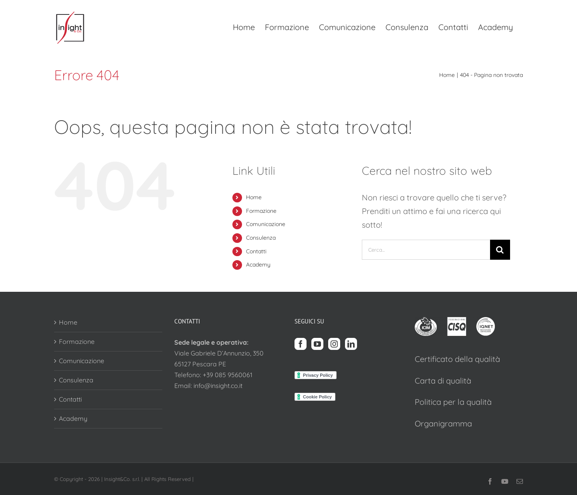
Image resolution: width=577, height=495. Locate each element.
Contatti (256, 251)
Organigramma (443, 423)
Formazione (261, 210)
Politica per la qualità (453, 402)
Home (254, 197)
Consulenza (261, 237)
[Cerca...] (426, 250)
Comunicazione (265, 224)
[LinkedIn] (351, 344)
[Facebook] (301, 344)
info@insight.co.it (218, 386)
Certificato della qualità (457, 359)
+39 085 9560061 (227, 375)
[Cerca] (500, 250)
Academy (258, 264)
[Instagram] (334, 344)
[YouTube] (317, 344)
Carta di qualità (443, 381)
